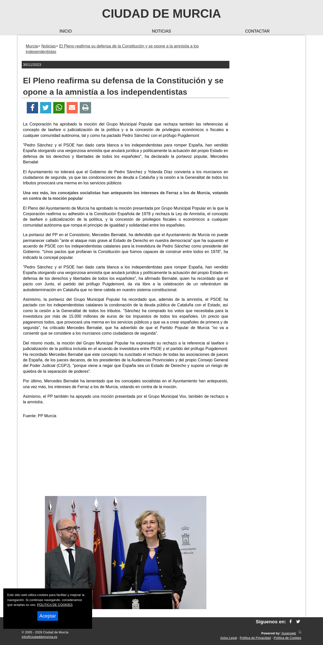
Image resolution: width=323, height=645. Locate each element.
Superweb (288, 633)
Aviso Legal (228, 638)
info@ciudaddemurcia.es (39, 637)
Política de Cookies (287, 638)
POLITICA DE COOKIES (55, 605)
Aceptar (47, 615)
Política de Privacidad (255, 638)
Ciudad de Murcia (161, 13)
